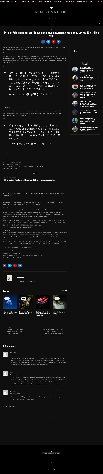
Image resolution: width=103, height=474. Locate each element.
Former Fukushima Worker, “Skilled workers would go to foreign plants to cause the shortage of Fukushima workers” (53, 332)
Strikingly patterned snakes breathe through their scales (43, 313)
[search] (96, 58)
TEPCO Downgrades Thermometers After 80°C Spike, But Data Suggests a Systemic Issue (87, 77)
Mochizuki (20, 277)
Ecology (62, 23)
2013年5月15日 (45, 94)
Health (33, 23)
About (89, 23)
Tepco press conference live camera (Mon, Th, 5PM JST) (77, 1)
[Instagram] (101, 1)
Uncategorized (80, 23)
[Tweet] (48, 42)
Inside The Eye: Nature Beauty (59, 312)
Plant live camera (25, 1)
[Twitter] (98, 1)
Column (71, 23)
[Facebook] (95, 1)
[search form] (83, 58)
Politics (54, 23)
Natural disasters (23, 23)
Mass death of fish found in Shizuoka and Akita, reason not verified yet (29, 180)
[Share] (43, 42)
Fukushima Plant (43, 23)
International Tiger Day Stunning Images (26, 312)
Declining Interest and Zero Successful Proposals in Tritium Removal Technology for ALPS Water (88, 86)
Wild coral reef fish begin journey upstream (10, 312)
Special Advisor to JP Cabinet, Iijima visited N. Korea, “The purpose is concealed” (17, 330)
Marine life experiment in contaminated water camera (46, 1)
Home (14, 23)
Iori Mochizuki (7, 159)
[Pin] (53, 42)
